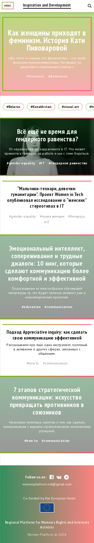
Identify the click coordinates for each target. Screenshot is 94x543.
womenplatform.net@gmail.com (47, 484)
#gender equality (21, 163)
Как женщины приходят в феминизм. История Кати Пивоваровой (47, 40)
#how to (33, 363)
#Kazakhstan (41, 107)
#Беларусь (76, 216)
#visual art (70, 107)
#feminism (35, 76)
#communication (58, 307)
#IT (42, 163)
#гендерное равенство (68, 163)
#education (31, 307)
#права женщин (52, 216)
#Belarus (13, 107)
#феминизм (58, 76)
